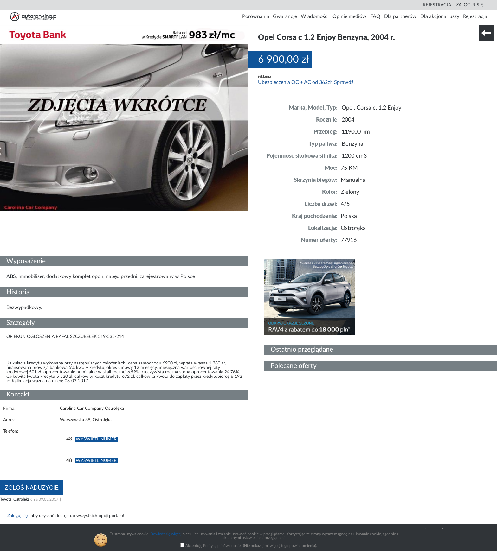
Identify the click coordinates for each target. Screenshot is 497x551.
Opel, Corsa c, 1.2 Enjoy (371, 108)
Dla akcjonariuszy (439, 16)
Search (416, 5)
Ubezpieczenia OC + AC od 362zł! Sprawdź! (306, 82)
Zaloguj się (469, 5)
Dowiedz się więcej (166, 534)
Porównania (255, 16)
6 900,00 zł (283, 59)
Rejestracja (437, 5)
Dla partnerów (400, 16)
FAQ (375, 16)
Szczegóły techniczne (21, 214)
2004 (348, 120)
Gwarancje (285, 16)
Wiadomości (315, 16)
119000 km (356, 132)
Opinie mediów (349, 16)
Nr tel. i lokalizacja (62, 214)
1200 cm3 (354, 156)
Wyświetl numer (96, 439)
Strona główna (33, 16)
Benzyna (352, 144)
